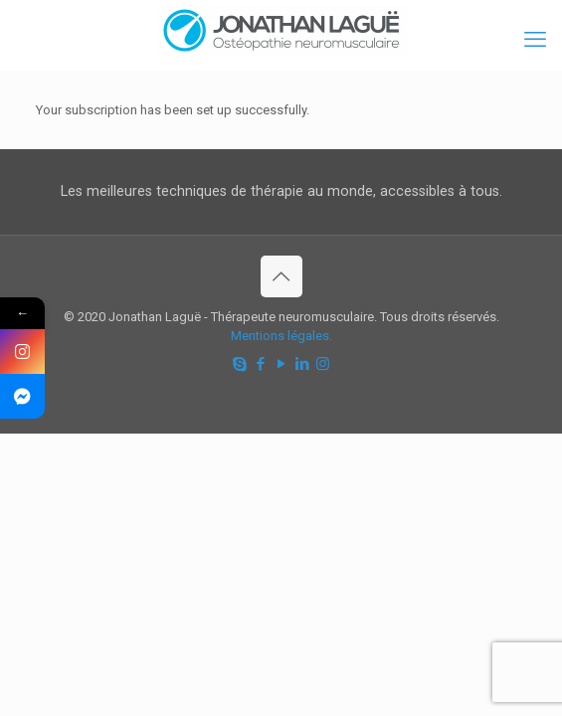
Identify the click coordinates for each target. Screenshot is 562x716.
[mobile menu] (535, 40)
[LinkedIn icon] (301, 364)
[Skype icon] (239, 364)
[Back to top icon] (281, 276)
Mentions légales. (281, 335)
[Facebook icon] (260, 364)
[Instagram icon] (322, 364)
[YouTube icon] (281, 364)
